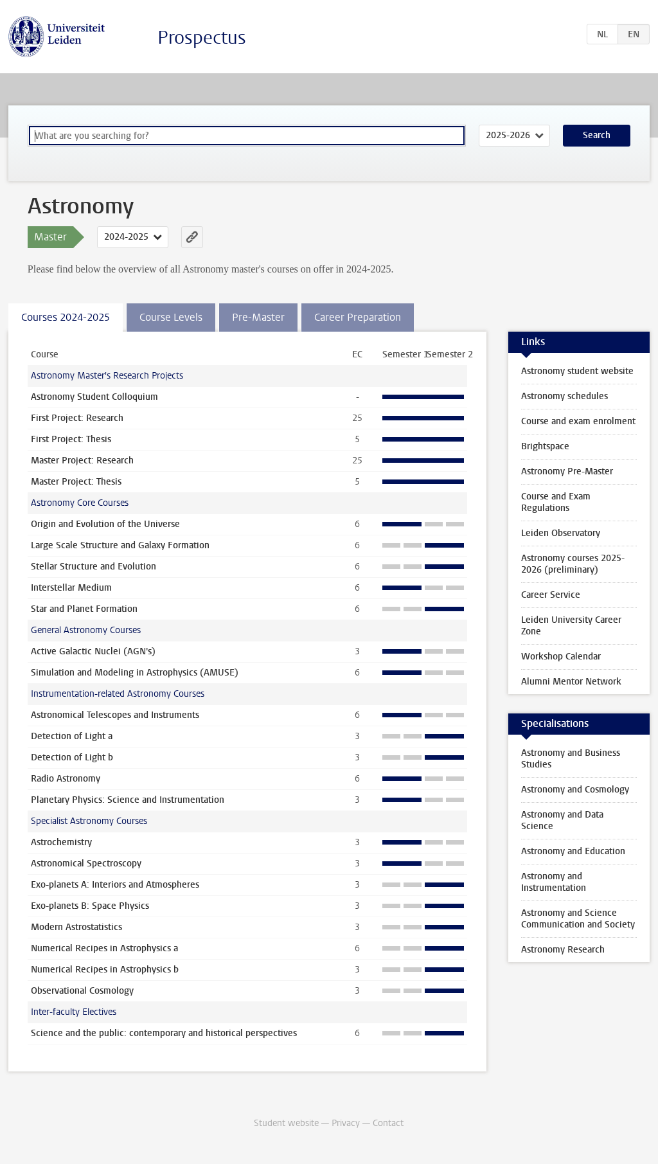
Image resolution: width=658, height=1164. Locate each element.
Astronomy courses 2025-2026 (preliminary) (573, 564)
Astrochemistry (61, 842)
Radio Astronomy (65, 779)
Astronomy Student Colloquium (94, 397)
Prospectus (201, 37)
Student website (286, 1123)
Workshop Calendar (561, 656)
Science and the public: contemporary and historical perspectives (164, 1033)
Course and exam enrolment (578, 421)
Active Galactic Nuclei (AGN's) (93, 651)
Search (596, 135)
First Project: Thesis (71, 439)
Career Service (550, 595)
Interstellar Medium (71, 588)
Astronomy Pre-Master (567, 471)
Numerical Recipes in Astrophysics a (104, 948)
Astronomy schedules (564, 396)
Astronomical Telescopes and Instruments (115, 715)
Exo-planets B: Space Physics (90, 906)
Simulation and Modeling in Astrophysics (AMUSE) (134, 673)
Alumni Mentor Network (571, 682)
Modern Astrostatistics (76, 927)
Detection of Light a (71, 736)
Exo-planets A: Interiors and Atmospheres (115, 885)
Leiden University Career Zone (571, 626)
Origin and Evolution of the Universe (105, 524)
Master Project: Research (82, 460)
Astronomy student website (577, 371)
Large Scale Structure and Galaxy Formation (120, 545)
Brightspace (545, 446)
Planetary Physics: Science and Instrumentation (127, 800)
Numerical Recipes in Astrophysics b (105, 969)
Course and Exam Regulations (556, 502)
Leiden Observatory (560, 533)
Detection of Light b (72, 757)
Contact (388, 1123)
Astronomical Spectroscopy (86, 863)
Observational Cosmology (82, 991)
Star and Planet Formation (84, 609)
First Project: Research (77, 418)
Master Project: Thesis (76, 482)
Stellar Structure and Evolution (93, 566)
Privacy (346, 1123)
